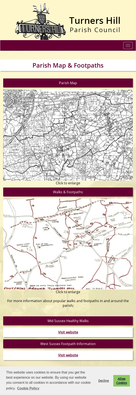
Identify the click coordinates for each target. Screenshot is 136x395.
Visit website (68, 332)
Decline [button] (103, 381)
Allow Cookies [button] (121, 381)
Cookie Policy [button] (28, 388)
